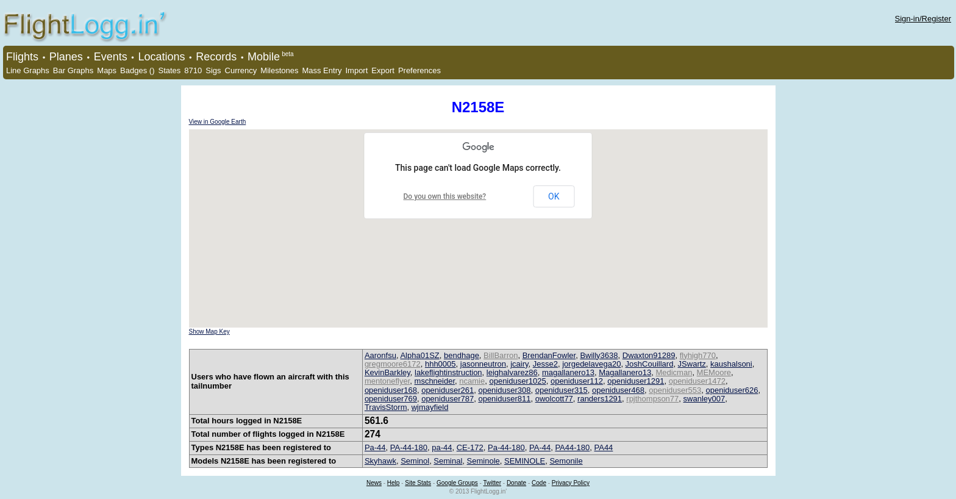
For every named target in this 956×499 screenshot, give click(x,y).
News (374, 482)
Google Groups (457, 482)
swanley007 (704, 398)
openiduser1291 (635, 381)
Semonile (565, 460)
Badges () (137, 70)
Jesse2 (545, 363)
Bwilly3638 (599, 355)
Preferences (419, 70)
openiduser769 (391, 398)
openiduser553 (675, 390)
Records (216, 57)
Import (356, 70)
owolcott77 (554, 398)
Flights (22, 57)
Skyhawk (380, 460)
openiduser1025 (517, 381)
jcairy (519, 363)
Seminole (483, 460)
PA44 (603, 447)
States (169, 70)
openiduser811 (504, 398)
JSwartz (692, 363)
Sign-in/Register (923, 18)
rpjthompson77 (652, 398)
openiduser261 (447, 390)
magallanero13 (568, 372)
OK (553, 196)
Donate (516, 482)
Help (393, 482)
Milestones (279, 70)
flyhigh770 (698, 355)
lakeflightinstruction (448, 372)
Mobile (264, 57)
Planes (66, 57)
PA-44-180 (408, 447)
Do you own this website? (445, 196)
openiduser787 (447, 398)
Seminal (447, 460)
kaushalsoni (731, 363)
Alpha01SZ (419, 355)
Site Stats (418, 482)
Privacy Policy (571, 482)
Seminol (415, 460)
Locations (161, 57)
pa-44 (442, 447)
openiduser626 (731, 390)
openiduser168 (391, 390)
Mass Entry (321, 70)
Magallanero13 (625, 372)
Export (382, 70)
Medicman (673, 372)
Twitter (492, 482)
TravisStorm (386, 407)
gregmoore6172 (393, 363)
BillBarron (500, 355)
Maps (106, 70)
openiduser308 (504, 390)
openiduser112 (577, 381)
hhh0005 (440, 363)
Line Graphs (27, 70)
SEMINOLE (524, 460)
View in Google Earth (217, 121)
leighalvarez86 (512, 372)
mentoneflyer (387, 381)
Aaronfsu (380, 355)
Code (539, 482)
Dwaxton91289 (649, 355)
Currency (241, 70)
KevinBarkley (387, 372)
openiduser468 (618, 390)
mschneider (435, 381)
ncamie (472, 381)
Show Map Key (209, 331)
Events (110, 57)
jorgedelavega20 (591, 363)
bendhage (461, 355)
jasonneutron (483, 363)
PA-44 (540, 447)
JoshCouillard (650, 363)
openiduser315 (561, 390)
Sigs (213, 70)
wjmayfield (430, 407)
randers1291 (599, 398)
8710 (193, 70)
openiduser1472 (697, 381)
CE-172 (470, 447)
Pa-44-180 (506, 447)
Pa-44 (375, 447)
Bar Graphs (73, 70)
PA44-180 (572, 447)
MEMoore (714, 372)
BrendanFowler (549, 355)
